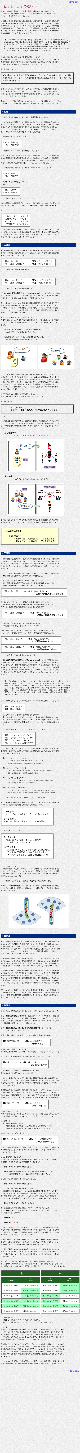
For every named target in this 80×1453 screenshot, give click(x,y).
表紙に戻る (74, 2)
